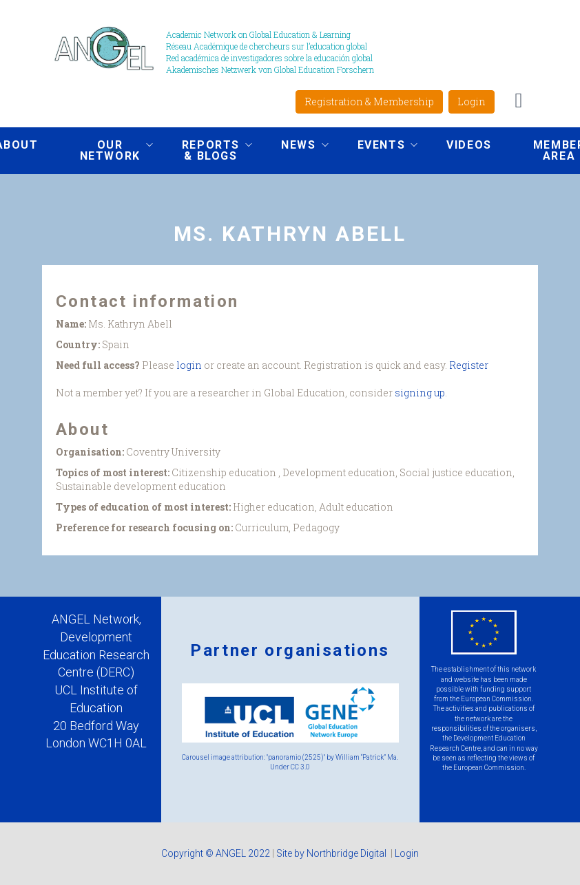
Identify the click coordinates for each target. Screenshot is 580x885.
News (294, 146)
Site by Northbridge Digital (332, 853)
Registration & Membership (369, 101)
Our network (106, 150)
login (189, 365)
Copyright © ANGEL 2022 (215, 853)
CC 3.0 (300, 767)
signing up (420, 392)
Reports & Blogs (206, 150)
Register (468, 365)
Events (377, 146)
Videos (469, 144)
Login (471, 101)
